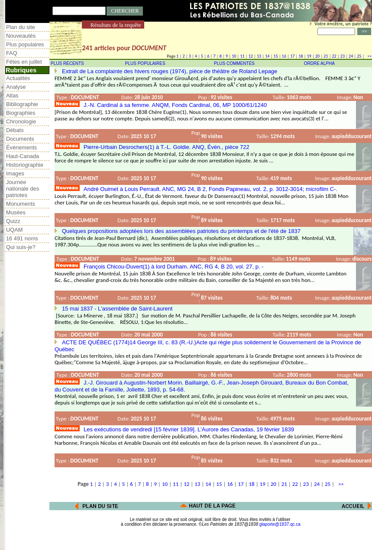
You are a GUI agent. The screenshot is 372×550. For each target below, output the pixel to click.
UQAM (14, 229)
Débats (15, 130)
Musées (16, 212)
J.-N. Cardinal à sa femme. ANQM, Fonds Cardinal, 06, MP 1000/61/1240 (175, 105)
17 (292, 56)
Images (15, 173)
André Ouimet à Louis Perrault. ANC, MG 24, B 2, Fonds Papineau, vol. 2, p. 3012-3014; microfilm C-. (210, 189)
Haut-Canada (22, 156)
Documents (20, 139)
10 (234, 56)
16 (284, 56)
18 (300, 56)
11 (242, 56)
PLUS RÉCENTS (67, 63)
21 (325, 56)
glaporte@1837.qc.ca (280, 524)
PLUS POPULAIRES (145, 63)
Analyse (16, 87)
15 (276, 56)
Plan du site (20, 27)
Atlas (12, 95)
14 (267, 56)
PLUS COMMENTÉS (234, 63)
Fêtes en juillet (24, 61)
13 (259, 56)
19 (309, 56)
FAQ (11, 53)
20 (317, 56)
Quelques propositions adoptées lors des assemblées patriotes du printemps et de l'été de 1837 (181, 231)
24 (351, 56)
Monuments (20, 204)
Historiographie (24, 165)
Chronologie (21, 121)
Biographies (21, 113)
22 (334, 56)
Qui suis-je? (21, 247)
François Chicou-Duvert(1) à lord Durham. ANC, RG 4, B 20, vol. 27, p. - (173, 266)
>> (369, 56)
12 (251, 56)
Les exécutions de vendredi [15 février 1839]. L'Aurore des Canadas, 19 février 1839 (189, 429)
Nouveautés (21, 35)
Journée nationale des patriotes (22, 188)
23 (342, 56)
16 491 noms (22, 238)
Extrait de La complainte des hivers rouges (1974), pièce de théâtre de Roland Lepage (169, 71)
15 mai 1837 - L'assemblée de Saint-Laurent (117, 308)
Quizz (13, 221)
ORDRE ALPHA (319, 63)
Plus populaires (25, 44)
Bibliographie (22, 104)
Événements (21, 147)
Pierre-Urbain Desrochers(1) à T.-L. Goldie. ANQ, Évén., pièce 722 (166, 147)
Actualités (18, 78)
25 (359, 56)
